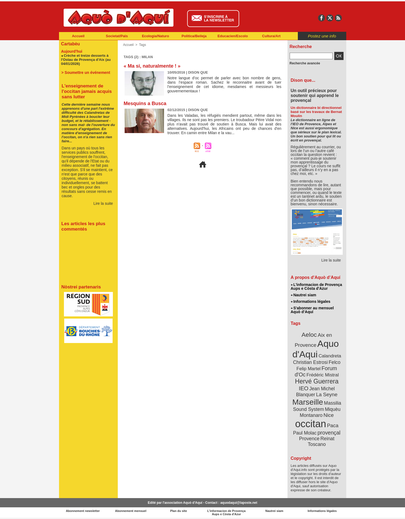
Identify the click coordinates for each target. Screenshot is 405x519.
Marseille (307, 402)
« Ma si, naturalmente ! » (152, 66)
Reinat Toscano (321, 441)
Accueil (78, 36)
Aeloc (309, 334)
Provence (309, 438)
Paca (332, 425)
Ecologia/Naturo (155, 36)
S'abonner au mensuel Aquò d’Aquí (312, 310)
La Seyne (327, 394)
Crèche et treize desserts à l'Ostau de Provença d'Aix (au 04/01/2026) (86, 60)
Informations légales (310, 301)
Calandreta (330, 355)
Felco (334, 362)
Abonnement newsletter (83, 510)
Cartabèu (70, 44)
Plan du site (178, 510)
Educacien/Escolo (233, 36)
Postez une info (322, 36)
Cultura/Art (271, 36)
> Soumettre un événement (85, 72)
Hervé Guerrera (317, 381)
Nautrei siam (303, 295)
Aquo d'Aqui (315, 348)
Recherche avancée (305, 63)
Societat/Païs (117, 36)
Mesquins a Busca (145, 103)
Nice (328, 415)
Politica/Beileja (194, 36)
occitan (310, 423)
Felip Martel (308, 368)
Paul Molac (305, 433)
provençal (328, 433)
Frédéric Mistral (323, 375)
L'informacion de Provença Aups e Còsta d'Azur (316, 286)
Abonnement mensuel (130, 510)
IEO (303, 388)
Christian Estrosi (310, 362)
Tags (142, 45)
